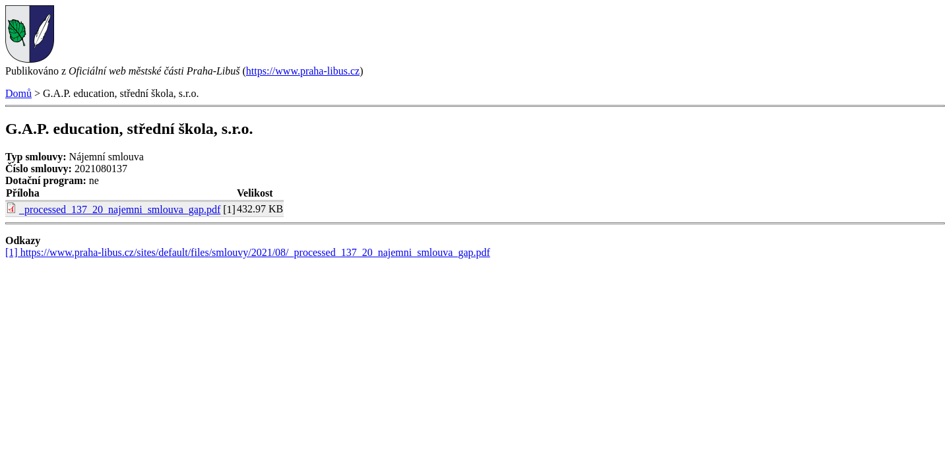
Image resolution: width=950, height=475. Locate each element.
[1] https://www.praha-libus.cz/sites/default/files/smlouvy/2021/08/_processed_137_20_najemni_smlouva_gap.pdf (247, 252)
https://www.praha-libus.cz (303, 71)
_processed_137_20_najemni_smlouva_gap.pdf (119, 209)
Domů (18, 93)
